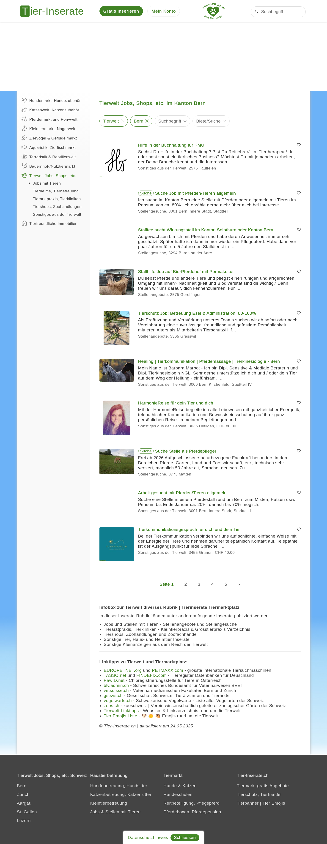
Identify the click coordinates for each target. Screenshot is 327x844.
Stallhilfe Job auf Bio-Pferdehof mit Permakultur (186, 272)
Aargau (24, 803)
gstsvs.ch (113, 696)
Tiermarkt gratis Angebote (263, 786)
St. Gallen (27, 812)
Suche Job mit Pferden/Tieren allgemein (195, 193)
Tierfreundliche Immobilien (49, 224)
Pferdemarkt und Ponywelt (49, 119)
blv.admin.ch (116, 686)
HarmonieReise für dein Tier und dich (175, 403)
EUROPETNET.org (123, 671)
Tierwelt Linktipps (121, 711)
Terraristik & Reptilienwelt (49, 157)
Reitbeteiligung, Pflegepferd (192, 803)
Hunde (170, 786)
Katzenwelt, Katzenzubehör (50, 110)
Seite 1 (166, 584)
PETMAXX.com (167, 671)
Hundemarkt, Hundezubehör (51, 101)
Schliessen (185, 837)
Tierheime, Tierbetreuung (56, 192)
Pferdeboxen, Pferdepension (192, 812)
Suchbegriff (169, 121)
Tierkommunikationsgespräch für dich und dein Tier (189, 530)
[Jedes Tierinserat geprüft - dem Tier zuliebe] (213, 11)
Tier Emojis (273, 803)
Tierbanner (248, 803)
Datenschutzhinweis (148, 837)
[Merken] (299, 145)
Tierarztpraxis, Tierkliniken (57, 199)
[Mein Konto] (163, 11)
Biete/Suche (208, 121)
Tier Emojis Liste (120, 716)
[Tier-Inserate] (54, 11)
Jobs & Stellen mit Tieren (115, 812)
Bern (138, 121)
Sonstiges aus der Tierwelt (57, 215)
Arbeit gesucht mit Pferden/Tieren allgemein (182, 493)
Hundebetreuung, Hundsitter (118, 786)
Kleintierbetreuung (108, 803)
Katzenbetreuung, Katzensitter (120, 795)
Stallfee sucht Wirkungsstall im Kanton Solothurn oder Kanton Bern (205, 230)
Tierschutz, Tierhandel (259, 795)
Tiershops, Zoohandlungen (57, 207)
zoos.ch (111, 706)
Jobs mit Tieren (47, 184)
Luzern (24, 821)
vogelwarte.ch (118, 701)
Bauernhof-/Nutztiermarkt (48, 166)
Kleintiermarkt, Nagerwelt (48, 129)
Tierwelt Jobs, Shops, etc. (49, 176)
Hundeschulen (178, 795)
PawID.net (114, 681)
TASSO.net (115, 676)
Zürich (23, 795)
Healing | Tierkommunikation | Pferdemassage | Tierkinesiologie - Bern (209, 362)
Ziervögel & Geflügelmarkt (49, 138)
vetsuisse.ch (116, 691)
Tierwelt (111, 121)
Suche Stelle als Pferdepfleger (186, 451)
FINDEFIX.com (151, 676)
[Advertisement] (163, 57)
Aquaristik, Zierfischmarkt (49, 147)
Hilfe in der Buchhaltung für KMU (171, 145)
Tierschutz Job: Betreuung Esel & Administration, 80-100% (197, 313)
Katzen (189, 786)
